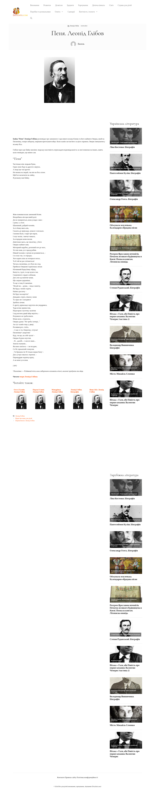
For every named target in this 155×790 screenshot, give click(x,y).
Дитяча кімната (98, 5)
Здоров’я (70, 5)
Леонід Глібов (74, 26)
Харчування (83, 5)
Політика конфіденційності (87, 777)
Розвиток (47, 5)
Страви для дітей (125, 5)
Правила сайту (70, 777)
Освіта (60, 12)
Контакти (60, 777)
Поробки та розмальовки (40, 12)
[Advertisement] (59, 122)
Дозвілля (59, 5)
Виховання (34, 5)
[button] (31, 18)
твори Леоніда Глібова (28, 377)
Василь (81, 44)
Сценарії (71, 12)
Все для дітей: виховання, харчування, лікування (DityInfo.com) (79, 786)
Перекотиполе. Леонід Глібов (24, 421)
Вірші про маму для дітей (23, 418)
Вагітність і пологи (89, 12)
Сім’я (111, 5)
